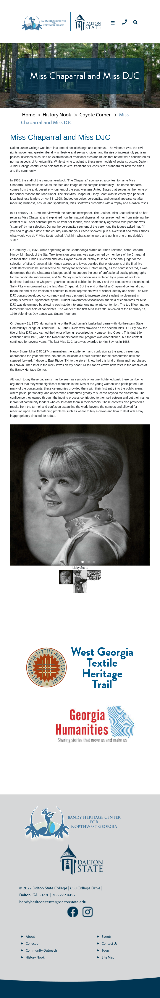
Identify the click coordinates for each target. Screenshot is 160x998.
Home (28, 114)
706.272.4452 (64, 894)
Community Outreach (39, 950)
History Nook (57, 114)
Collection (30, 943)
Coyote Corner (95, 114)
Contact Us (107, 943)
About (28, 936)
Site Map (105, 957)
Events (104, 936)
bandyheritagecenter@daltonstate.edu (52, 901)
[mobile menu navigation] (112, 23)
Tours (103, 950)
